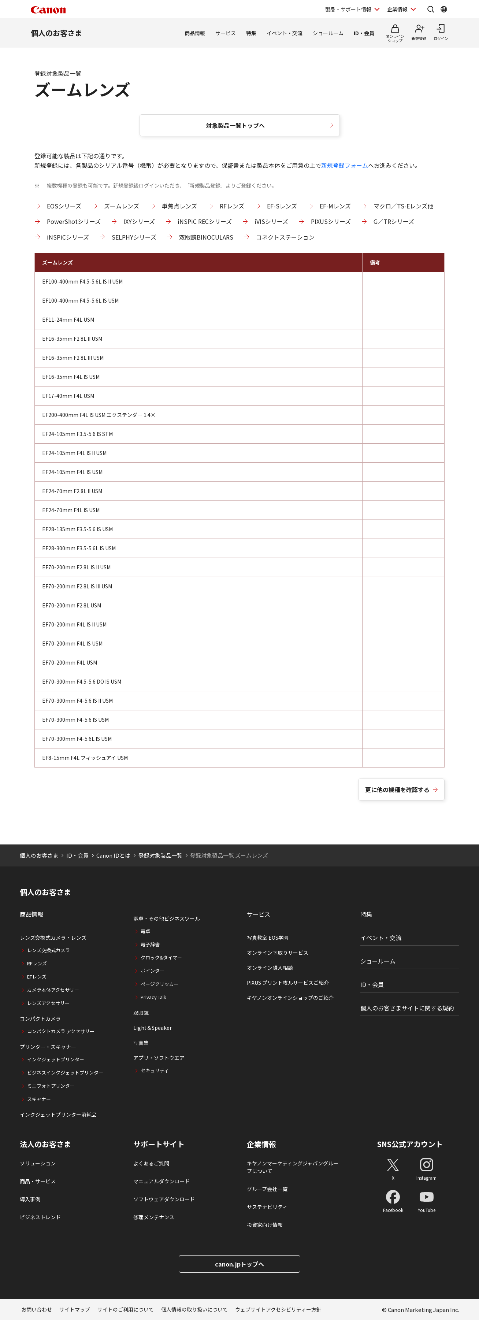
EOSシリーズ (64, 205)
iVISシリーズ (271, 221)
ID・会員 (364, 33)
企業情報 (261, 1144)
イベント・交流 (284, 33)
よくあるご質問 (151, 1163)
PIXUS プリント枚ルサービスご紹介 (288, 982)
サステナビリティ (267, 1206)
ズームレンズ (121, 205)
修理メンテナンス (153, 1217)
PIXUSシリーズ (331, 221)
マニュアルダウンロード (161, 1181)
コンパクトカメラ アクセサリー (60, 1031)
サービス (225, 33)
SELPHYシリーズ (134, 237)
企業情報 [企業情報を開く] (397, 9)
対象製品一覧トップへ (235, 125)
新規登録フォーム (344, 165)
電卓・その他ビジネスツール (166, 918)
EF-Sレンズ (282, 205)
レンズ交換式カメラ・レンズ (53, 937)
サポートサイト (159, 1144)
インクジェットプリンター (55, 1059)
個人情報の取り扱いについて (194, 1309)
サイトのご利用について (125, 1309)
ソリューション (38, 1163)
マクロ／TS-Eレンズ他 (403, 205)
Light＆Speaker (152, 1027)
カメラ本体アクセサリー (53, 989)
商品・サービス (38, 1181)
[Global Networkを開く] (443, 9)
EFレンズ (37, 976)
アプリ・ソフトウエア (159, 1057)
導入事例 (30, 1199)
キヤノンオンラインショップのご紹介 (290, 997)
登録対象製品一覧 (160, 855)
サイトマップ (74, 1309)
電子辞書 (150, 944)
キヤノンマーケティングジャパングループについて (292, 1167)
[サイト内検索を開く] (430, 9)
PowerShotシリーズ (74, 221)
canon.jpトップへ (239, 1264)
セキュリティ (155, 1070)
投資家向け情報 (265, 1224)
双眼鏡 (141, 1012)
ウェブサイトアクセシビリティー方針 (278, 1309)
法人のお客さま (45, 1144)
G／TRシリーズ (394, 221)
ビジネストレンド (40, 1217)
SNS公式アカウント (410, 1144)
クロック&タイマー (161, 957)
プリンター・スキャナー (48, 1046)
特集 (251, 33)
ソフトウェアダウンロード (164, 1199)
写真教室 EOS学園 (268, 937)
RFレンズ (232, 205)
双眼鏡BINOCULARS (206, 237)
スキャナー (39, 1098)
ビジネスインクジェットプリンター (65, 1072)
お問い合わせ (36, 1309)
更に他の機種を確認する (397, 789)
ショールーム (328, 33)
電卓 (145, 931)
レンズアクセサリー (48, 1002)
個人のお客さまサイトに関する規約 (407, 1007)
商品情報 (195, 33)
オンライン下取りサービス (277, 952)
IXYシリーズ (139, 221)
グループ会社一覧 (267, 1189)
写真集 (141, 1042)
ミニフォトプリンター (51, 1085)
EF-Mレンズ (335, 205)
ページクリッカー (160, 983)
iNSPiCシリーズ (68, 237)
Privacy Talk (153, 997)
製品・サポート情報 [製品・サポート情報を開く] (348, 9)
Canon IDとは (113, 855)
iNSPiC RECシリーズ (205, 221)
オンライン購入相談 (270, 967)
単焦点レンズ (179, 205)
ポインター (152, 970)
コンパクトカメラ (40, 1018)
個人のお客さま (56, 32)
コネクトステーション (285, 237)
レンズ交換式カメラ (48, 950)
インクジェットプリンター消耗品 (58, 1114)
